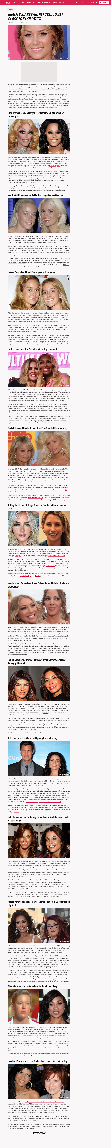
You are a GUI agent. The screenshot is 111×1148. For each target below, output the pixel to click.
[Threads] (94, 2)
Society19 (18, 1033)
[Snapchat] (91, 2)
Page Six (37, 576)
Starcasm (17, 710)
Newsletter (104, 2)
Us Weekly (16, 250)
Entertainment (46, 2)
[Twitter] (82, 2)
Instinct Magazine (54, 166)
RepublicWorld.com (21, 789)
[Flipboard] (88, 2)
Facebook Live (57, 171)
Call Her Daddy (23, 260)
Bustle (37, 406)
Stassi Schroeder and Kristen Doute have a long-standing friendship (33, 627)
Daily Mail (16, 720)
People (50, 396)
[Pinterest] (85, 2)
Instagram (67, 545)
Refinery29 (60, 952)
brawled (61, 398)
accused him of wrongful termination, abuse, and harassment (43, 802)
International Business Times (43, 882)
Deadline (18, 648)
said (66, 793)
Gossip (38, 2)
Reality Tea (18, 556)
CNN (49, 242)
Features (61, 2)
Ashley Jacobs (27, 549)
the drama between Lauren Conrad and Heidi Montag (39, 313)
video (31, 1126)
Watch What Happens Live (35, 498)
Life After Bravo (24, 1104)
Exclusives (30, 2)
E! (48, 337)
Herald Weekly (52, 89)
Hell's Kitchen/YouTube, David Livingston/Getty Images (56, 1022)
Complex (10, 327)
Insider (21, 99)
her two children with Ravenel (56, 556)
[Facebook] (74, 2)
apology (46, 638)
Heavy (56, 423)
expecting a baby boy (26, 576)
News (23, 2)
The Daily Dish (50, 566)
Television (11, 9)
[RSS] (97, 2)
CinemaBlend (20, 315)
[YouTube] (77, 2)
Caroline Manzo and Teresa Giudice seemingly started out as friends (44, 1102)
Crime (55, 2)
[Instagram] (79, 2)
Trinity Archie (12, 22)
